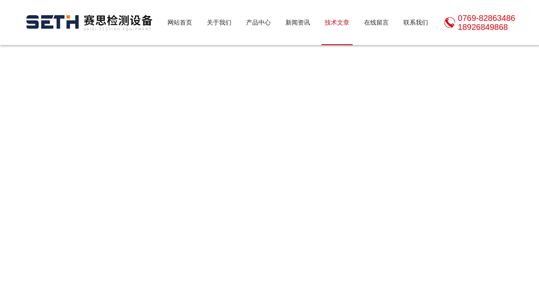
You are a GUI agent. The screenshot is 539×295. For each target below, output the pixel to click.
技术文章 (337, 22)
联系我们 (415, 22)
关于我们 (219, 22)
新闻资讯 (297, 22)
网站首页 (180, 22)
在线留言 (376, 22)
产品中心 (258, 22)
